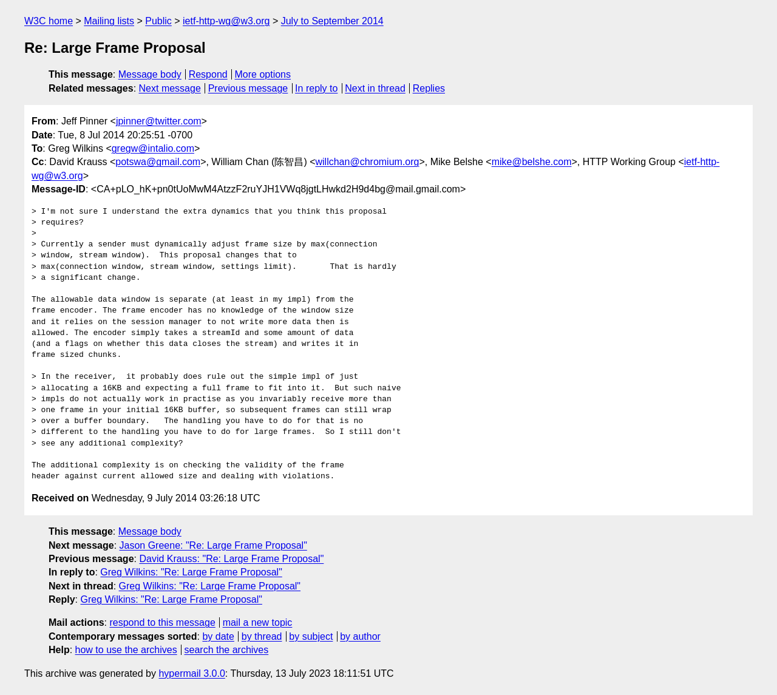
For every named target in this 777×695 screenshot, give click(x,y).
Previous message (248, 88)
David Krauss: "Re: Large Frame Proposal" (231, 559)
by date (218, 636)
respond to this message (162, 622)
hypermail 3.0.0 (191, 673)
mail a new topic (258, 622)
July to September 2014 (332, 21)
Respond (208, 74)
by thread (262, 636)
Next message (170, 88)
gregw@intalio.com (153, 148)
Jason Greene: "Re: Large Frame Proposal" (213, 545)
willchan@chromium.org (367, 162)
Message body (150, 74)
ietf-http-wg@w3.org (226, 21)
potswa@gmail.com (157, 162)
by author (360, 636)
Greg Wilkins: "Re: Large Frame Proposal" (191, 572)
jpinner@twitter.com (159, 121)
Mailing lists (109, 21)
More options (263, 74)
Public (158, 21)
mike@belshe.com (532, 162)
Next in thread (375, 88)
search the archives (227, 650)
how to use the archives (126, 650)
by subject (311, 636)
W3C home (48, 21)
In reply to (316, 88)
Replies (429, 88)
